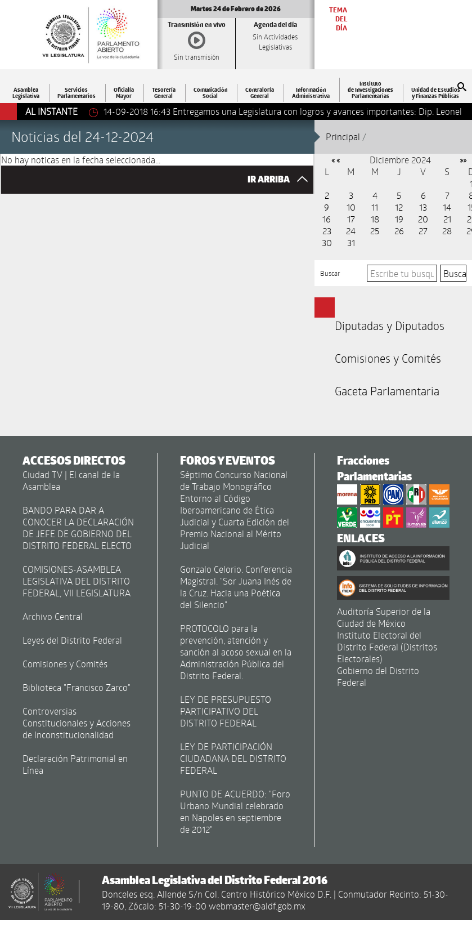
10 (351, 207)
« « (335, 159)
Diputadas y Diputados (389, 325)
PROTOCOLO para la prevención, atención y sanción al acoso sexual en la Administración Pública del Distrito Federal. (235, 651)
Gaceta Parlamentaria (387, 390)
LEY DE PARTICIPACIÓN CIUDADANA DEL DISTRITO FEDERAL (233, 758)
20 (423, 219)
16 (326, 219)
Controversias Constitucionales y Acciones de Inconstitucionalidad (77, 723)
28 (447, 231)
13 (423, 207)
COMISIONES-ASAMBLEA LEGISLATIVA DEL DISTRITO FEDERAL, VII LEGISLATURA (77, 581)
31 (351, 242)
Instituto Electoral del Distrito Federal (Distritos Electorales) (387, 647)
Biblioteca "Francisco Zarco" (77, 687)
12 (399, 207)
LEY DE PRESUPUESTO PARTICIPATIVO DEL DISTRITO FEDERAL (225, 711)
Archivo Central (53, 616)
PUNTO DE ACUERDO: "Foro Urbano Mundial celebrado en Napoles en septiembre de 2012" (235, 811)
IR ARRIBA (280, 179)
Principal (343, 136)
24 (351, 231)
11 (374, 207)
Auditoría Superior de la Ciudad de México (383, 617)
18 (375, 219)
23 (326, 231)
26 (399, 231)
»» (463, 159)
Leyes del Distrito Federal (72, 640)
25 (374, 231)
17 (351, 219)
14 (447, 207)
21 (447, 219)
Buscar (330, 273)
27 (423, 231)
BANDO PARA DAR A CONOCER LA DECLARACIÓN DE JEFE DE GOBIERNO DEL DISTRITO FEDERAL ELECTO (78, 527)
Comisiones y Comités (388, 358)
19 (399, 219)
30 (327, 242)
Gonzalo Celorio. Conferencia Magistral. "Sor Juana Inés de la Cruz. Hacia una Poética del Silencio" (236, 586)
